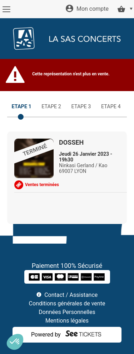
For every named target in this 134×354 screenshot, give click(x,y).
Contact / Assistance (71, 294)
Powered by (46, 334)
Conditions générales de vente (67, 303)
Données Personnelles (67, 312)
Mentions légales (67, 320)
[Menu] (6, 9)
